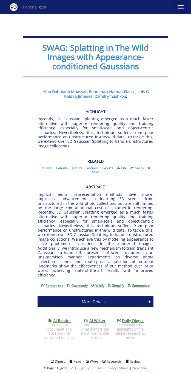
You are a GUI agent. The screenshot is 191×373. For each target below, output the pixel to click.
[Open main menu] (181, 7)
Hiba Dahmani (55, 91)
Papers (46, 168)
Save (95, 172)
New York (140, 368)
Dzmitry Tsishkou (110, 96)
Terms (98, 368)
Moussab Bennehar (89, 91)
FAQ (73, 368)
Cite (124, 168)
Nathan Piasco (122, 91)
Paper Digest (28, 7)
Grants (77, 168)
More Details (94, 301)
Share (139, 168)
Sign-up (84, 368)
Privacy (111, 368)
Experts (107, 168)
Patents (62, 168)
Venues (92, 168)
